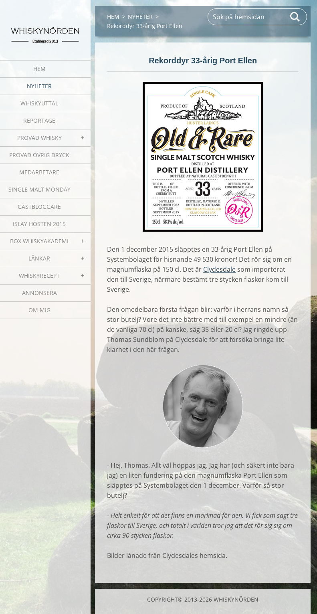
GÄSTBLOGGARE (39, 206)
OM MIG (39, 310)
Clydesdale (219, 269)
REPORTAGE (39, 120)
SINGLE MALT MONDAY (39, 189)
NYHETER (39, 86)
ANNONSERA (39, 293)
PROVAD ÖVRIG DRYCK (39, 155)
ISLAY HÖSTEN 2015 (39, 224)
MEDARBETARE (39, 172)
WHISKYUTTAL (39, 103)
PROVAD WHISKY (39, 137)
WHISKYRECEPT (39, 275)
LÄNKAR (39, 258)
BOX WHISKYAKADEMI (39, 241)
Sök (295, 17)
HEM (39, 69)
